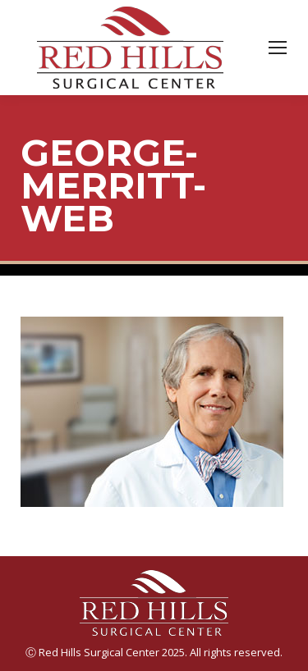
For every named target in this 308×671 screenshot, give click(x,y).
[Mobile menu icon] (277, 47)
